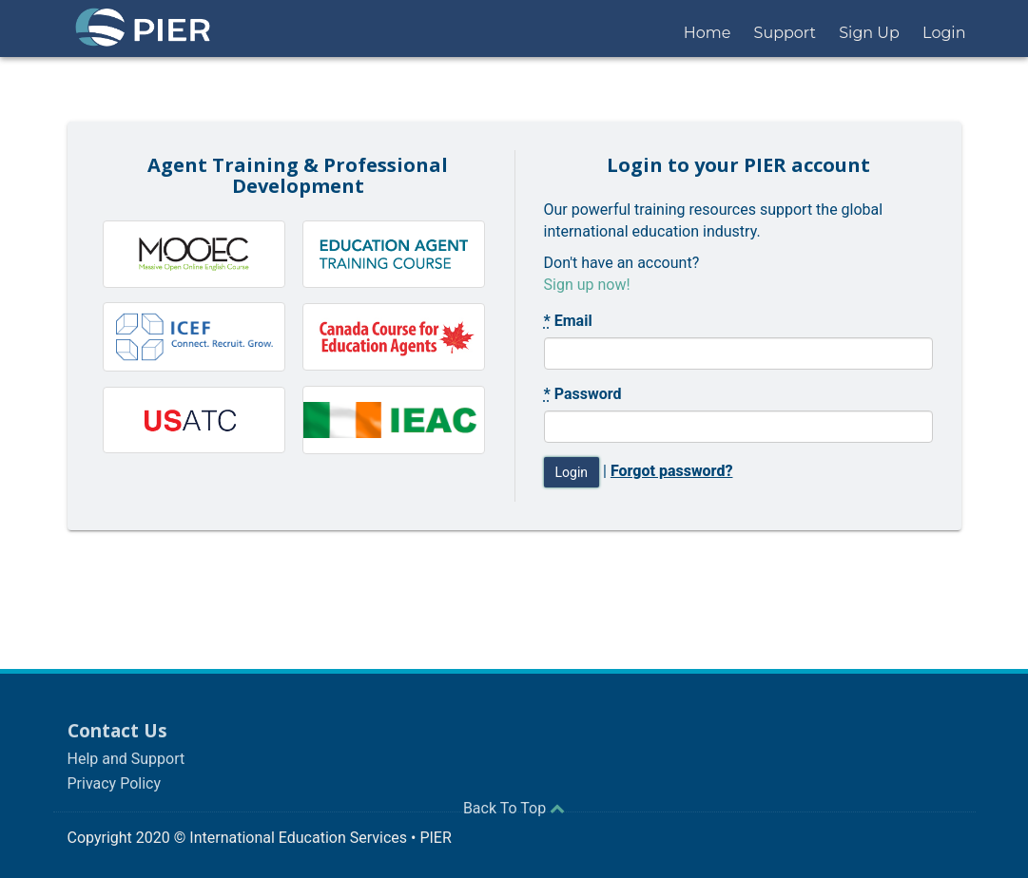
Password (583, 394)
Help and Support (126, 759)
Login (943, 33)
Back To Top (514, 808)
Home (707, 33)
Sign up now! (587, 285)
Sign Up (869, 33)
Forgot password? (672, 471)
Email (568, 321)
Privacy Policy (115, 783)
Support (785, 33)
